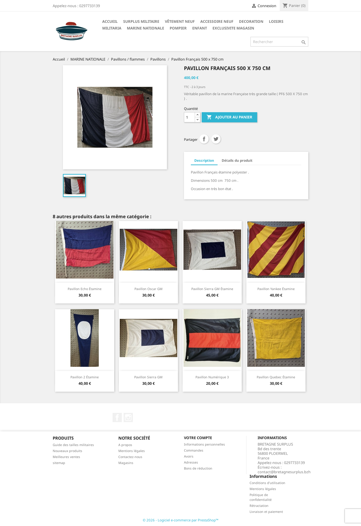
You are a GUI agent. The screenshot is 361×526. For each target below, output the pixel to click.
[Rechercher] (279, 42)
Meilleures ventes (66, 457)
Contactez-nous (130, 457)
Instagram (128, 417)
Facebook (117, 417)
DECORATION (251, 21)
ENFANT (199, 28)
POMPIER (178, 28)
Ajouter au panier (229, 117)
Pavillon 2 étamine (84, 377)
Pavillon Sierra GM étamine (212, 289)
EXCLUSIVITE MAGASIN (233, 28)
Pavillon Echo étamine (85, 289)
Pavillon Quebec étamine (276, 377)
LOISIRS (276, 21)
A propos (125, 445)
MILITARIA (111, 28)
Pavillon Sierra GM (148, 377)
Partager (204, 139)
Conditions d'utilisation (267, 483)
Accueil (110, 21)
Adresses (191, 462)
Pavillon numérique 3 (212, 377)
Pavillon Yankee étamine (276, 289)
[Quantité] (189, 117)
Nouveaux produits (67, 451)
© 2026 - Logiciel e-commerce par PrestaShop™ (180, 520)
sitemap (59, 463)
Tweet (216, 139)
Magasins (125, 463)
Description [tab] (204, 160)
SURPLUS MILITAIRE (141, 21)
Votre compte (198, 437)
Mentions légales (131, 451)
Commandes (193, 450)
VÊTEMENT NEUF (180, 21)
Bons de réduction (198, 468)
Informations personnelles (204, 444)
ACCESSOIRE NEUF (216, 21)
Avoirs (188, 456)
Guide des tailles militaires (73, 445)
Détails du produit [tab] (237, 160)
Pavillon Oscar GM (148, 289)
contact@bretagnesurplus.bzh (284, 471)
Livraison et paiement (266, 511)
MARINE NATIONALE (145, 28)
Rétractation (259, 505)
